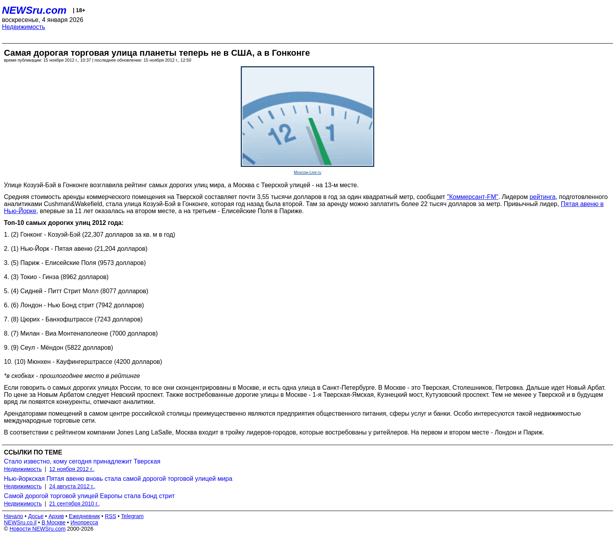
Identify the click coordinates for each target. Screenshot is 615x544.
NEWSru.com (34, 10)
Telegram (132, 516)
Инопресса (84, 522)
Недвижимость (23, 27)
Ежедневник (84, 516)
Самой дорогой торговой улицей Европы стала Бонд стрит (89, 496)
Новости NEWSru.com (37, 529)
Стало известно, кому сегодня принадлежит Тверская (82, 461)
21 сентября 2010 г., (74, 503)
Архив (56, 516)
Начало (13, 516)
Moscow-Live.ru (307, 172)
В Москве (54, 522)
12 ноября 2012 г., (72, 469)
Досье (36, 516)
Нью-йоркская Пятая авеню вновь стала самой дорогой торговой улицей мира (118, 478)
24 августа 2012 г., (72, 486)
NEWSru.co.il (20, 522)
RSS (110, 516)
